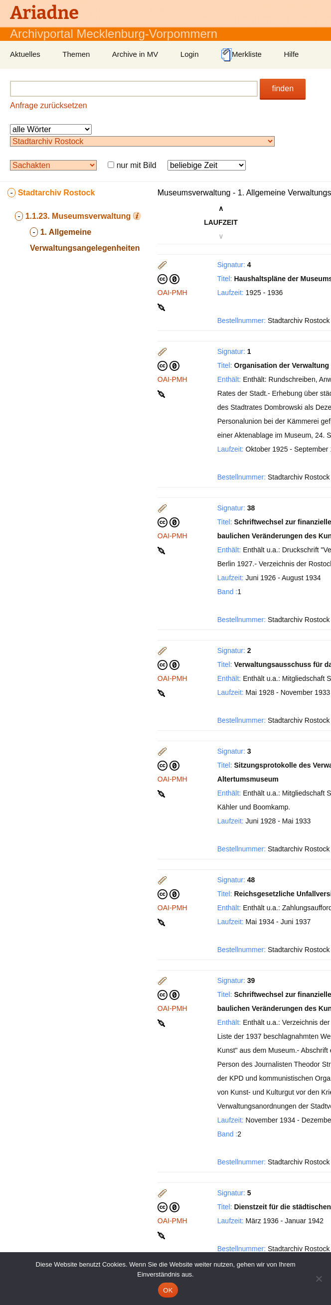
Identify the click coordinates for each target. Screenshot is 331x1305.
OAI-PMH (172, 293)
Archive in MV (135, 54)
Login (189, 54)
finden (283, 88)
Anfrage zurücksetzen (48, 105)
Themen (76, 54)
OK (167, 1290)
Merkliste (241, 54)
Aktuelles (25, 54)
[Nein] (319, 1279)
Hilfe (291, 54)
